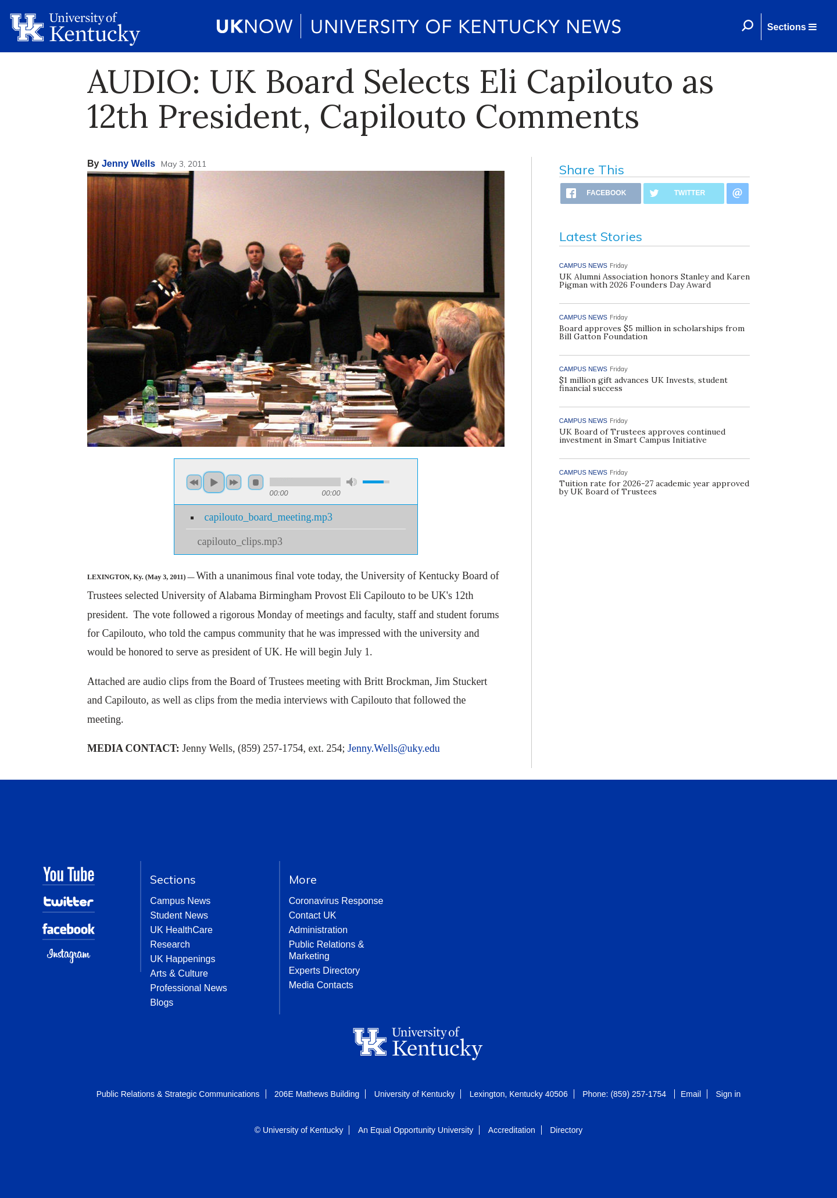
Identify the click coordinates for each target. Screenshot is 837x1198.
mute (351, 482)
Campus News (180, 901)
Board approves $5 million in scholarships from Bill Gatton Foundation (652, 332)
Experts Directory (324, 970)
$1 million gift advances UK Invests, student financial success (643, 384)
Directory (566, 1130)
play (214, 482)
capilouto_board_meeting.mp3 (268, 517)
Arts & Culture (179, 973)
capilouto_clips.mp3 (240, 541)
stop (256, 482)
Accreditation (511, 1130)
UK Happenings (182, 959)
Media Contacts (321, 985)
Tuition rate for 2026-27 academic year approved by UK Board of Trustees (654, 487)
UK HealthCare (181, 930)
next (234, 482)
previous (194, 482)
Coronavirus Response (336, 901)
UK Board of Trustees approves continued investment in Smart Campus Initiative (642, 435)
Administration (318, 930)
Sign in (728, 1094)
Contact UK (313, 915)
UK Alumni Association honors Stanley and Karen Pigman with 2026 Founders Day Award (654, 280)
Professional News (188, 988)
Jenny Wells (128, 163)
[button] (791, 26)
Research (169, 944)
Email (691, 1094)
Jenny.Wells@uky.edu (394, 748)
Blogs (161, 1002)
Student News (179, 915)
